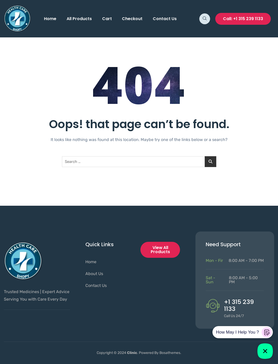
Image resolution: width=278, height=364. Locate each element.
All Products (79, 19)
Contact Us (165, 19)
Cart (107, 19)
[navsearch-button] (204, 18)
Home (50, 19)
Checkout (132, 19)
